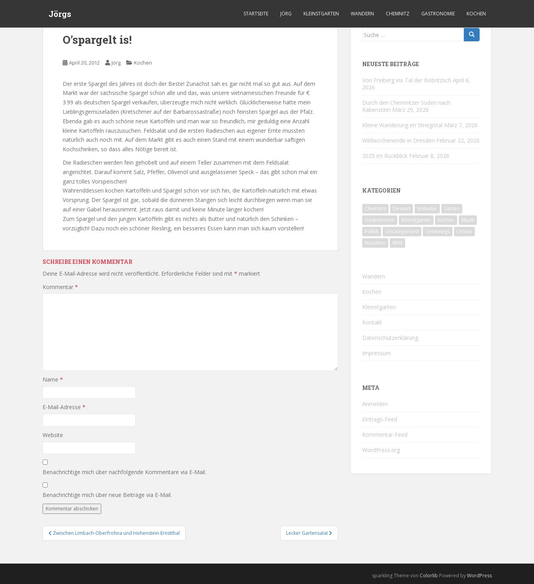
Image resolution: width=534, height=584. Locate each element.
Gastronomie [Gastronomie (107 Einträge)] (379, 220)
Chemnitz (397, 13)
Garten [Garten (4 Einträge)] (452, 208)
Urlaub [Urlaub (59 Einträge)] (464, 231)
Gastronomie (438, 13)
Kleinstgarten (321, 13)
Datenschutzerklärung (390, 337)
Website (53, 435)
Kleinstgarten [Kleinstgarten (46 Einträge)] (416, 220)
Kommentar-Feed (384, 434)
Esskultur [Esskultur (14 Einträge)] (427, 208)
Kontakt (372, 322)
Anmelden (375, 404)
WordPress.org (381, 450)
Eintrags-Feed (379, 419)
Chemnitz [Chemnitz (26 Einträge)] (375, 208)
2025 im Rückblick (384, 155)
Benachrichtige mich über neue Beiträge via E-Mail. (107, 495)
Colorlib (429, 575)
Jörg (286, 13)
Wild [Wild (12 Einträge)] (397, 242)
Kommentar (60, 287)
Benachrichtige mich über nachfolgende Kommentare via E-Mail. (124, 472)
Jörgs (59, 14)
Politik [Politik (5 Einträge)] (371, 231)
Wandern (362, 13)
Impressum (376, 353)
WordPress (479, 575)
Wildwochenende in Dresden (398, 140)
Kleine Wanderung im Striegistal (402, 125)
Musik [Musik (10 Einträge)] (467, 220)
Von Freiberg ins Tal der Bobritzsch (406, 80)
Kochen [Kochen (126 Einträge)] (446, 220)
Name (53, 379)
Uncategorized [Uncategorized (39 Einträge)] (402, 231)
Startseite (256, 13)
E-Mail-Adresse (64, 407)
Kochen (476, 13)
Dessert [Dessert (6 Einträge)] (401, 208)
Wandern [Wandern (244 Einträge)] (375, 242)
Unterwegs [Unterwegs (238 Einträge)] (438, 231)
